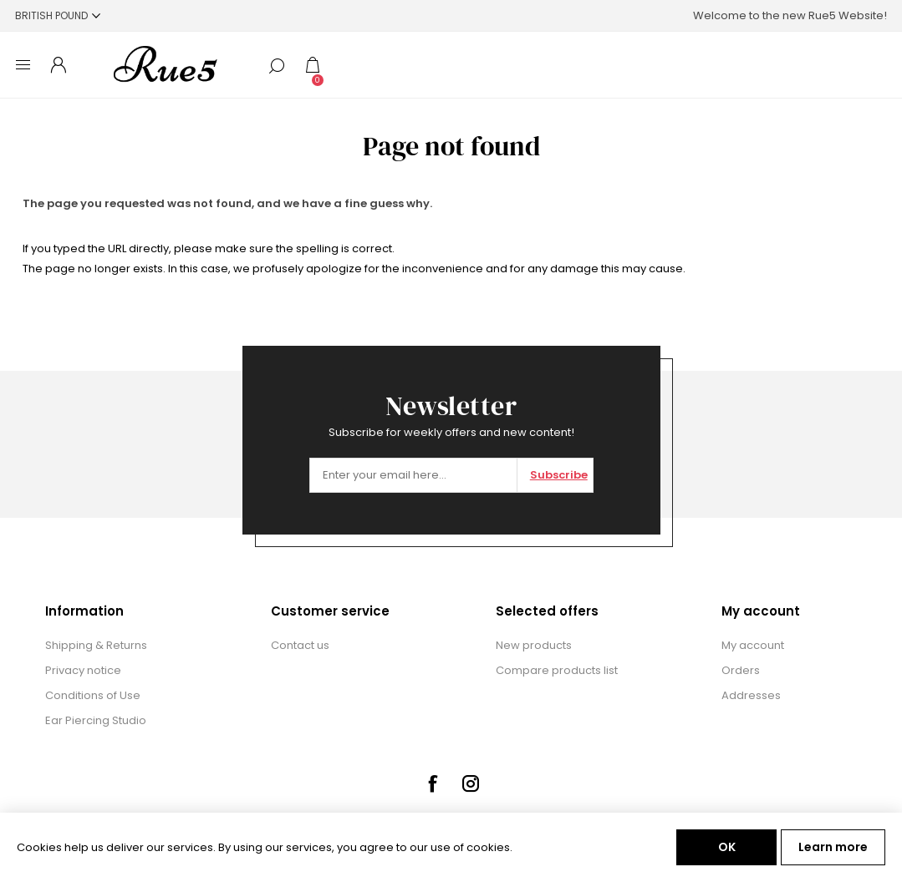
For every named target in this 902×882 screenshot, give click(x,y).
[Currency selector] (57, 15)
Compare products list (557, 670)
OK (727, 847)
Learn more (833, 847)
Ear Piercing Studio (95, 720)
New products (534, 645)
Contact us (300, 645)
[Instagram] (470, 783)
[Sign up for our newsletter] (413, 475)
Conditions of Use (92, 695)
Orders (740, 670)
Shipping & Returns (96, 645)
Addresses (751, 695)
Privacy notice (83, 670)
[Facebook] (432, 783)
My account (752, 645)
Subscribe (559, 475)
